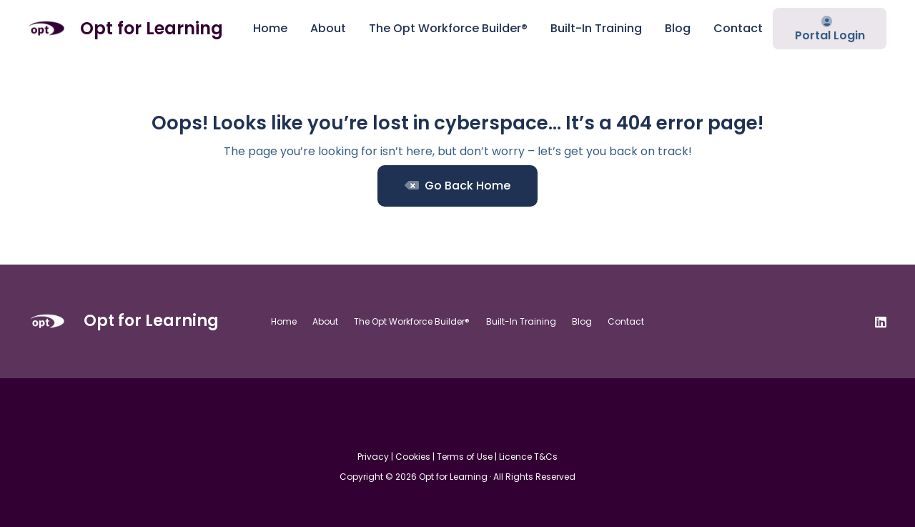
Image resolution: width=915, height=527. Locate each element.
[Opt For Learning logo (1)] (46, 28)
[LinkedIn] (880, 321)
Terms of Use (465, 456)
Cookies (412, 456)
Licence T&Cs (528, 456)
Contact (626, 321)
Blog (582, 321)
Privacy (373, 456)
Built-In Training (521, 321)
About (325, 321)
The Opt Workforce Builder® (412, 321)
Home (284, 321)
